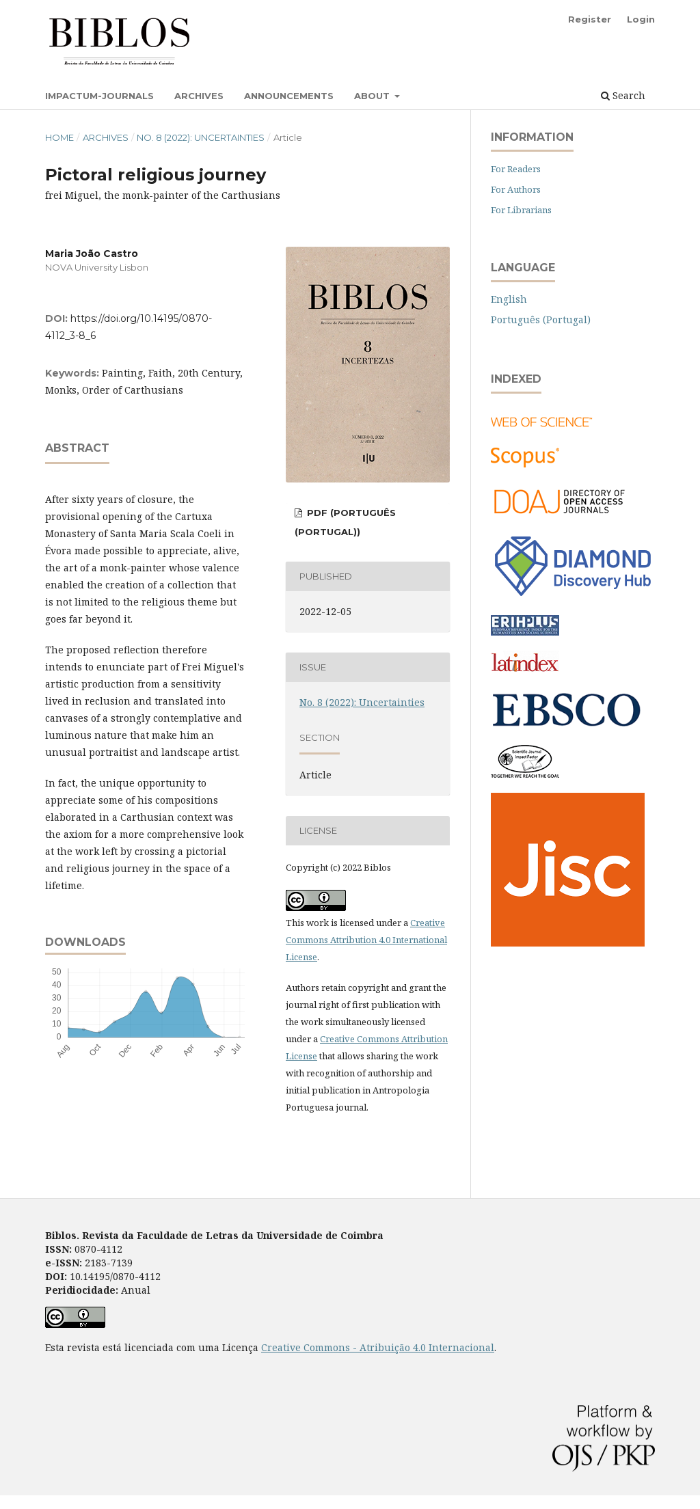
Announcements (289, 95)
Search (623, 95)
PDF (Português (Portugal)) (345, 522)
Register (589, 19)
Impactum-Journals (99, 95)
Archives (199, 95)
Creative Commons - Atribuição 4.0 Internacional (377, 1347)
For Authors (516, 189)
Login (641, 19)
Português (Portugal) (541, 319)
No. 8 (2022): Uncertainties (201, 137)
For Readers (516, 169)
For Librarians (521, 210)
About (373, 95)
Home (59, 137)
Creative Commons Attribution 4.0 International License (366, 939)
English (509, 299)
